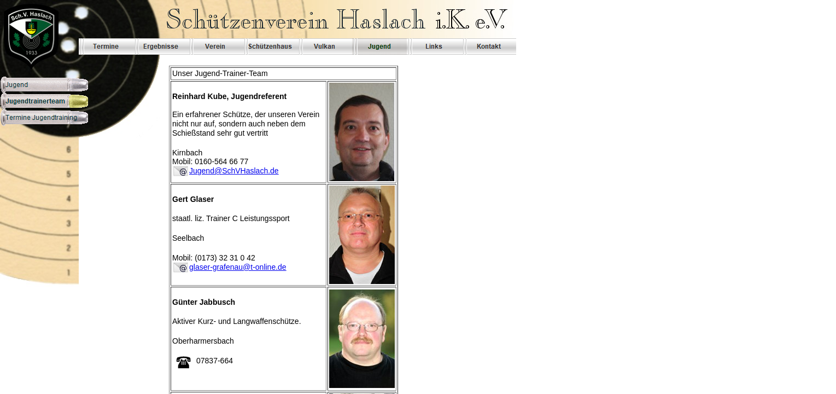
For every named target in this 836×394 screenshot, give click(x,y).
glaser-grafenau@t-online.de (238, 267)
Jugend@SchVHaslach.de (234, 170)
